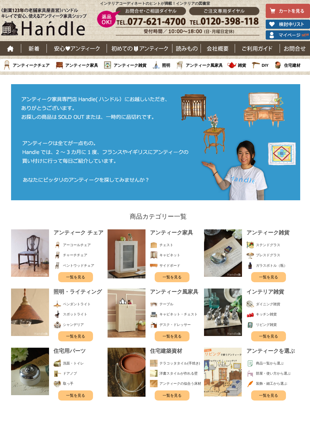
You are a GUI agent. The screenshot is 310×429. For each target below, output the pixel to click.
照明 (166, 65)
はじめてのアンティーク (139, 48)
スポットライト (75, 314)
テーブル (166, 304)
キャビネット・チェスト (178, 314)
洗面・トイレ (73, 363)
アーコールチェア (77, 245)
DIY (265, 65)
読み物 (186, 48)
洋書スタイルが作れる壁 (178, 373)
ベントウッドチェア (78, 265)
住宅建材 (292, 65)
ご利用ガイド (257, 48)
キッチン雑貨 (266, 314)
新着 (34, 48)
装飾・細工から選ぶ (271, 383)
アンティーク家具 (81, 65)
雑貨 (242, 65)
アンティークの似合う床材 (180, 383)
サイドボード (169, 265)
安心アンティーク (77, 48)
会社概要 (218, 48)
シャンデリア (73, 324)
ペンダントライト (77, 304)
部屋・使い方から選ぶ (273, 373)
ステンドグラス (268, 245)
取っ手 (68, 383)
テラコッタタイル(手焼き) (179, 363)
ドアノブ (70, 373)
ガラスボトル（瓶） (271, 265)
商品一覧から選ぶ (270, 363)
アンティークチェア (31, 65)
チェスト (166, 245)
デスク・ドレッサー (175, 324)
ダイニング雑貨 (268, 304)
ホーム (10, 48)
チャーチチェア (75, 255)
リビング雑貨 (266, 324)
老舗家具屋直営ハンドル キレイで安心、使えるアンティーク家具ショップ (46, 23)
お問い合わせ (295, 48)
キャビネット (169, 255)
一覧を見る (75, 277)
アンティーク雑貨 (130, 65)
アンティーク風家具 (204, 65)
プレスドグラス (268, 255)
